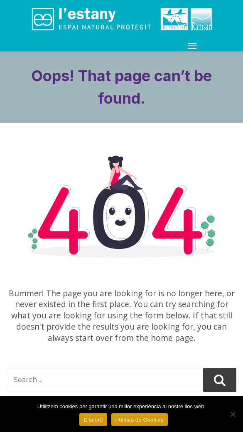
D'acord (93, 420)
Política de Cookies (139, 420)
